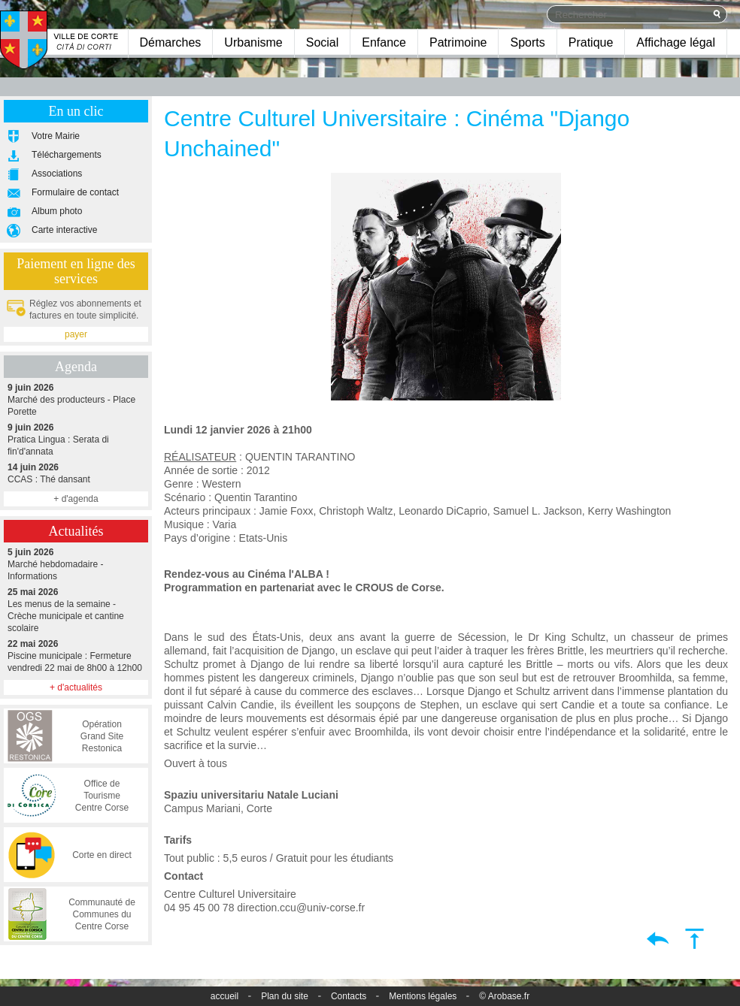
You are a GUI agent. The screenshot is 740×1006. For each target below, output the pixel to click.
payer (76, 334)
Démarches (171, 42)
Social (322, 42)
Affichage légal (675, 42)
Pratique (591, 42)
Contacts (348, 996)
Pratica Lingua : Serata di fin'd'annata (76, 439)
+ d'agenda (75, 499)
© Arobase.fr (504, 996)
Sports (527, 42)
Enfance (384, 42)
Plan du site (284, 996)
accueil (224, 996)
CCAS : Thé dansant (76, 473)
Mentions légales (422, 996)
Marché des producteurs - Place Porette (76, 399)
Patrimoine (458, 42)
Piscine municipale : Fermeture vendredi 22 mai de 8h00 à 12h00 (76, 655)
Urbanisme (253, 42)
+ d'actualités (76, 687)
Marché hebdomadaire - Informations (76, 564)
